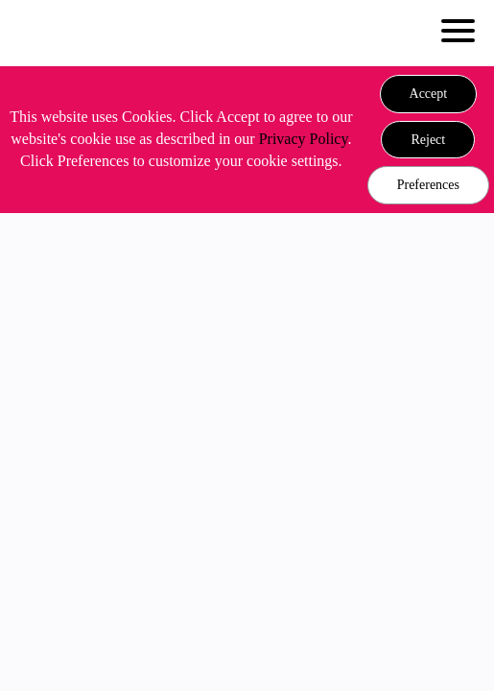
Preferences (428, 185)
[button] (429, 94)
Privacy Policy (303, 139)
